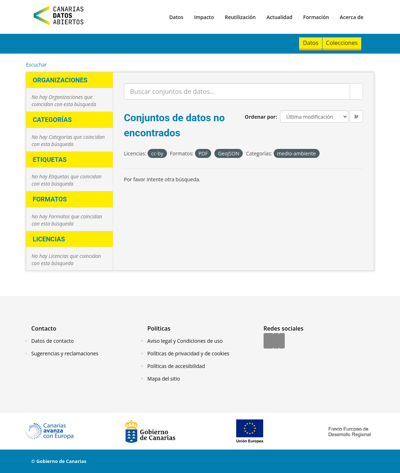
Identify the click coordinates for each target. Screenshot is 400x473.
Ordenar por (260, 116)
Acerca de (351, 17)
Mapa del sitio (163, 378)
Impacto (204, 17)
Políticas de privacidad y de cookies (188, 353)
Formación (316, 17)
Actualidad (279, 17)
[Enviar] (356, 91)
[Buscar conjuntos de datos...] (237, 91)
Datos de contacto (52, 340)
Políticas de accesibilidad (176, 366)
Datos (176, 17)
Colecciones (342, 43)
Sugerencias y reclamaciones (64, 353)
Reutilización (240, 17)
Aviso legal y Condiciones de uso (185, 340)
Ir (356, 116)
